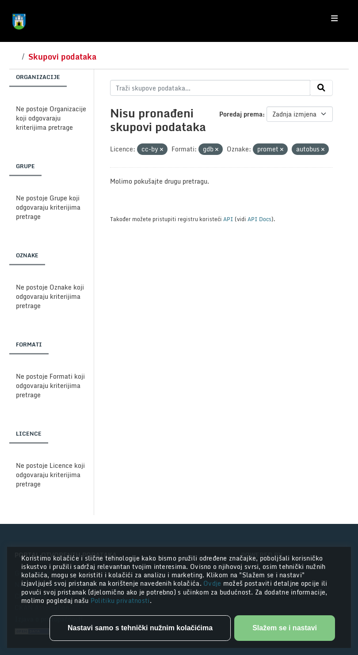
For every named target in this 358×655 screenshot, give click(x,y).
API (228, 219)
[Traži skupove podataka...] (210, 88)
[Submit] (321, 88)
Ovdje (213, 583)
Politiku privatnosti (120, 600)
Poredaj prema (241, 114)
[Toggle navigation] (334, 18)
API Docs (259, 219)
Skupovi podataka (62, 56)
